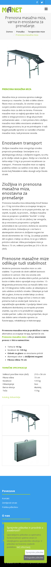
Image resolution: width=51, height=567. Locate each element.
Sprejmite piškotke (34, 552)
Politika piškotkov (10, 507)
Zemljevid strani (9, 502)
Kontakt (5, 498)
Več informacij (23, 547)
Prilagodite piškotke (34, 557)
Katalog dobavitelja (11, 397)
